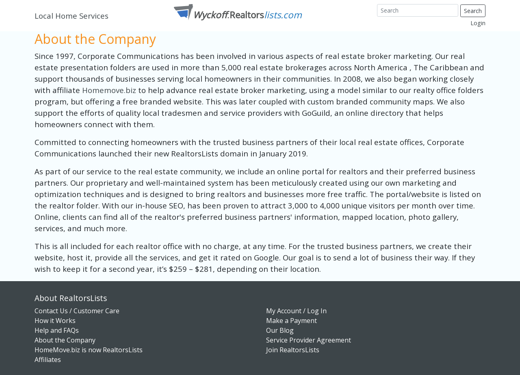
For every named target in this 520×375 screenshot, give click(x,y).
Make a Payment (291, 320)
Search (473, 11)
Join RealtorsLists (292, 349)
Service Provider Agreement (308, 340)
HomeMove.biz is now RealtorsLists (89, 349)
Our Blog (280, 330)
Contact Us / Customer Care (77, 310)
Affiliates (48, 359)
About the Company (65, 340)
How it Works (55, 320)
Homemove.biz (110, 90)
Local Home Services (71, 16)
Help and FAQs (57, 330)
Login (477, 23)
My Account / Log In (296, 310)
